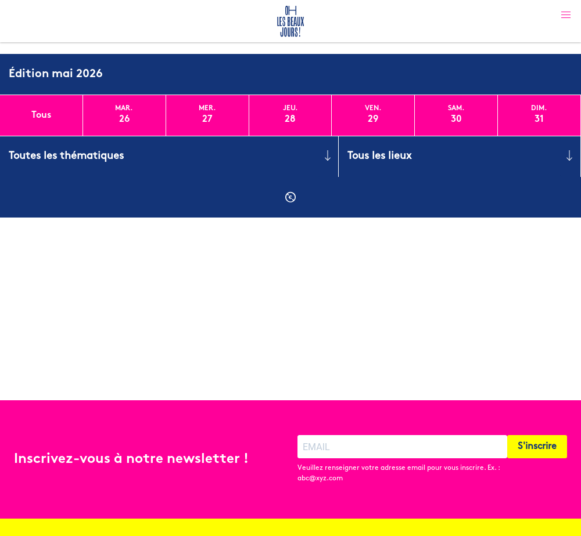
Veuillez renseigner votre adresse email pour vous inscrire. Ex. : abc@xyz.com (398, 473)
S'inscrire (537, 446)
